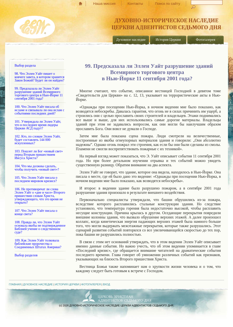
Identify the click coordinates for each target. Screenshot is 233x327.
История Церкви (168, 39)
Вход (106, 284)
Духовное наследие (131, 39)
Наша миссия (104, 3)
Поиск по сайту (167, 3)
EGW (35, 25)
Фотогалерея (205, 39)
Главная (83, 3)
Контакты (135, 3)
